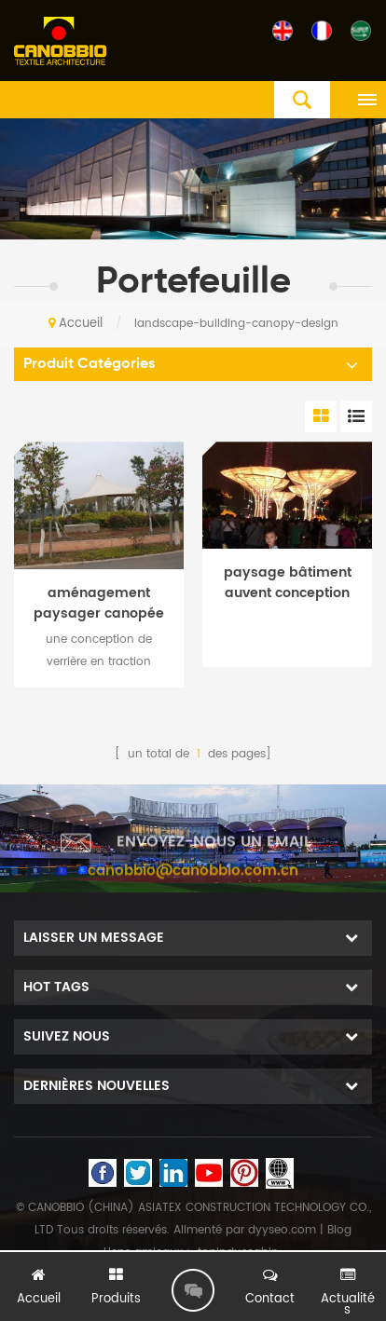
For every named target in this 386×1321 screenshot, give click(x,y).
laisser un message (193, 1290)
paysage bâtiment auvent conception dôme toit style (288, 583)
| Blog (334, 1230)
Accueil (75, 324)
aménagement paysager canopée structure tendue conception (99, 603)
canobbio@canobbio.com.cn (193, 877)
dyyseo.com (282, 1230)
